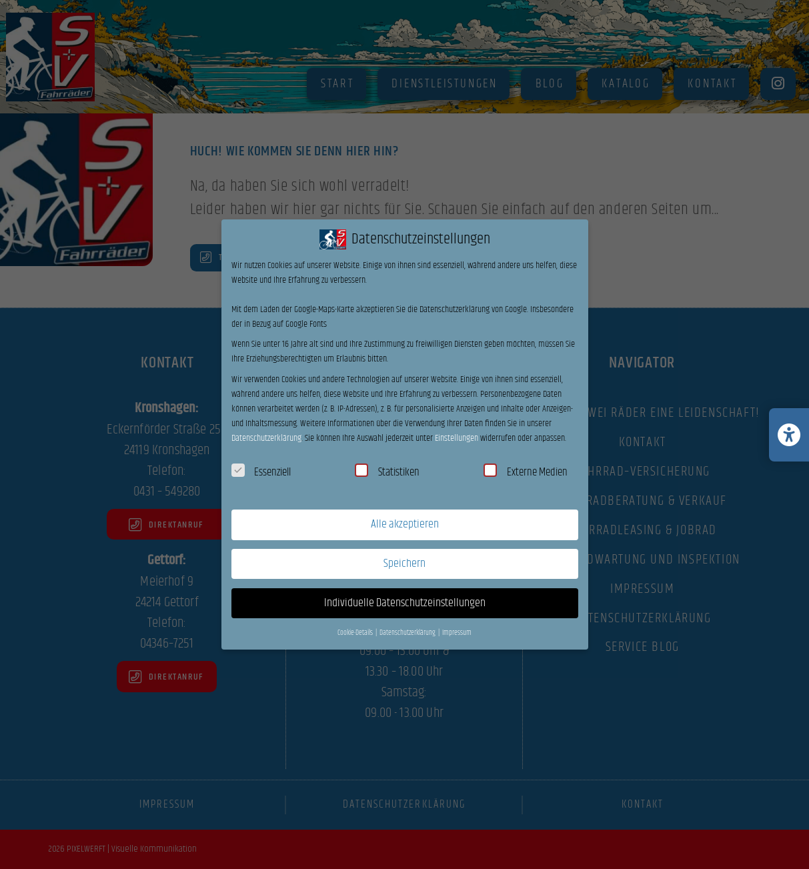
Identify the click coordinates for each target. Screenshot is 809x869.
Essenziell (261, 472)
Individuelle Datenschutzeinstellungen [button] (405, 603)
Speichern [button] (404, 563)
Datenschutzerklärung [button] (408, 633)
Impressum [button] (457, 633)
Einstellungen (456, 438)
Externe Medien (526, 472)
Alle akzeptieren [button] (405, 524)
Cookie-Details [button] (355, 633)
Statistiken (387, 472)
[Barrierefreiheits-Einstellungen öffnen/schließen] (789, 435)
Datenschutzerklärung (266, 438)
